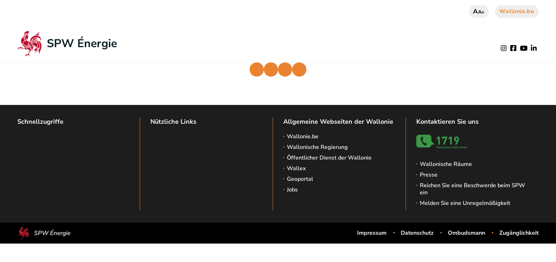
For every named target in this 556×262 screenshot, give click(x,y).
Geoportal (300, 179)
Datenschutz (417, 233)
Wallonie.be (516, 11)
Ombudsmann (466, 233)
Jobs (292, 189)
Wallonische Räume (446, 164)
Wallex (296, 168)
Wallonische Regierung (317, 147)
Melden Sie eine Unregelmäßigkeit (465, 203)
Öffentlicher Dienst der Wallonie (329, 157)
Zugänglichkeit (519, 233)
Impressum (372, 233)
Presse (429, 174)
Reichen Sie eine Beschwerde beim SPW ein (472, 189)
